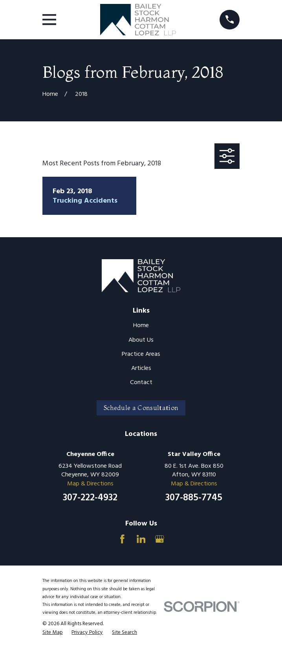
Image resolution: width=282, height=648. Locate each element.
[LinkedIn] (141, 539)
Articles (141, 368)
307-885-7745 (193, 498)
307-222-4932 (90, 498)
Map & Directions (90, 484)
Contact (141, 382)
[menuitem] (52, 633)
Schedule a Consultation (141, 408)
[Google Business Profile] (159, 539)
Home (141, 325)
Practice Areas (141, 354)
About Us (141, 340)
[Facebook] (122, 539)
